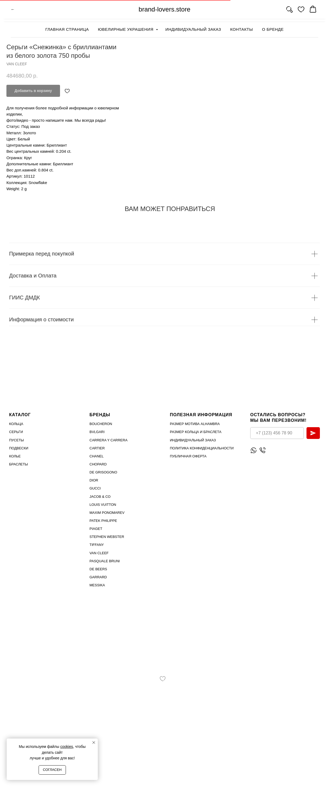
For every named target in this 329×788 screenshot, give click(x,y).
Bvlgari (96, 432)
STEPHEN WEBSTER (106, 537)
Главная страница (67, 29)
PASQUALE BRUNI (104, 561)
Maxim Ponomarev (107, 513)
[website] (289, 11)
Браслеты (18, 464)
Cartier (97, 448)
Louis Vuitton (102, 505)
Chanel (96, 456)
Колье (15, 456)
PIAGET (95, 529)
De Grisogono (103, 472)
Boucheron (100, 424)
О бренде (273, 29)
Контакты (241, 29)
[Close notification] (93, 742)
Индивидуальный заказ (193, 29)
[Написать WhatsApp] (253, 450)
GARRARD (98, 577)
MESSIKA (97, 585)
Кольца (16, 424)
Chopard (98, 464)
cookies (66, 746)
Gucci (95, 488)
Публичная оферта (188, 456)
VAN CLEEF (99, 553)
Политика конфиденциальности (202, 448)
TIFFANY (96, 545)
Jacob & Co (100, 497)
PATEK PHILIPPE (103, 521)
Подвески (18, 448)
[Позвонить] (262, 450)
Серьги (16, 432)
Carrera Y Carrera (108, 440)
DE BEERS (98, 569)
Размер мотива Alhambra (195, 424)
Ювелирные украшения (126, 29)
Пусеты (16, 440)
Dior (93, 480)
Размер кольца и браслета (195, 432)
